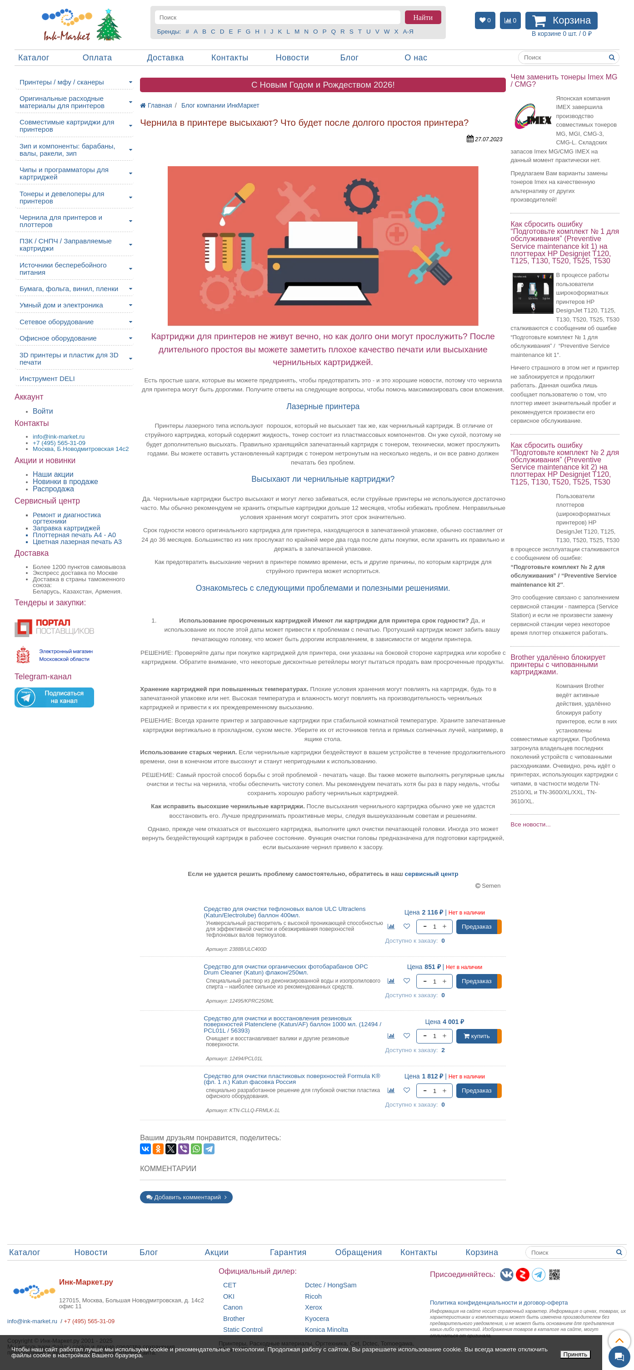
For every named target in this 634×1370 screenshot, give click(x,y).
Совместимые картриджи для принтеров (67, 125)
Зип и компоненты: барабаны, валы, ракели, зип (67, 149)
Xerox (313, 1307)
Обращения (358, 1252)
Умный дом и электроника (61, 305)
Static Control (243, 1329)
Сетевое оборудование (57, 322)
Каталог (34, 57)
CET (229, 1285)
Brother (234, 1319)
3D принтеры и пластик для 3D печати (69, 358)
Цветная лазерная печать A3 (77, 541)
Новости (292, 57)
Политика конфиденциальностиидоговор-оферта (499, 1302)
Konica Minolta (326, 1329)
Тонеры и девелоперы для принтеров (62, 197)
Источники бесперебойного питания (63, 268)
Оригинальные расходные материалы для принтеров (62, 101)
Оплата (97, 57)
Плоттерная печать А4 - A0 (74, 535)
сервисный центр (432, 873)
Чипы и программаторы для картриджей (64, 173)
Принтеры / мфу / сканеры (62, 82)
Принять (576, 1354)
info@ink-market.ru (32, 1321)
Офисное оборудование (58, 338)
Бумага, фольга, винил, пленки (69, 288)
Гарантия (288, 1252)
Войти (43, 411)
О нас (415, 57)
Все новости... (530, 824)
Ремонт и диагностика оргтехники (67, 518)
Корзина (482, 1252)
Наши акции (53, 474)
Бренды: (169, 31)
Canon (233, 1307)
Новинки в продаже (65, 481)
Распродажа (53, 489)
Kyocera (317, 1319)
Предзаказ (477, 926)
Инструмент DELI (47, 378)
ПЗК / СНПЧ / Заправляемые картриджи (66, 244)
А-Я (408, 31)
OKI (229, 1296)
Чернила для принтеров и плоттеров (61, 220)
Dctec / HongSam (331, 1285)
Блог (349, 57)
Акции (217, 1252)
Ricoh (313, 1296)
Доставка (165, 57)
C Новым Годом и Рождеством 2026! (323, 84)
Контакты (230, 57)
